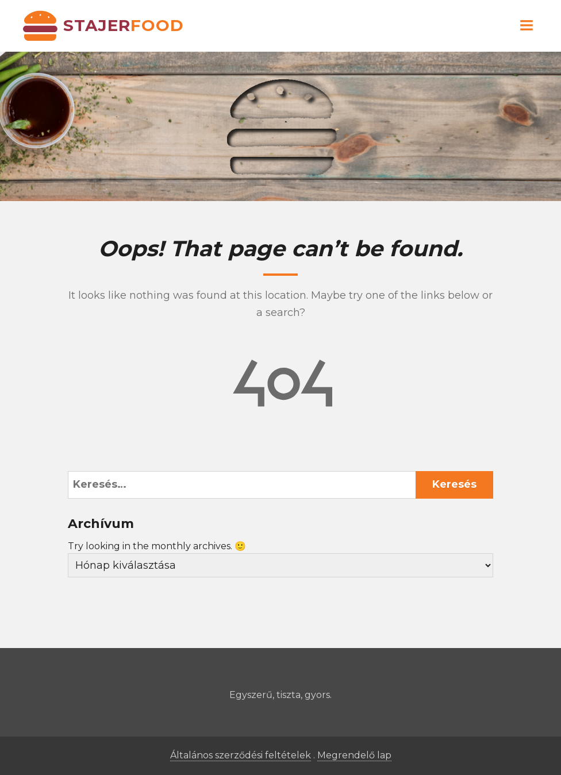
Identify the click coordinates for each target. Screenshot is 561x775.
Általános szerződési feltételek (240, 755)
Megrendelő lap (354, 755)
